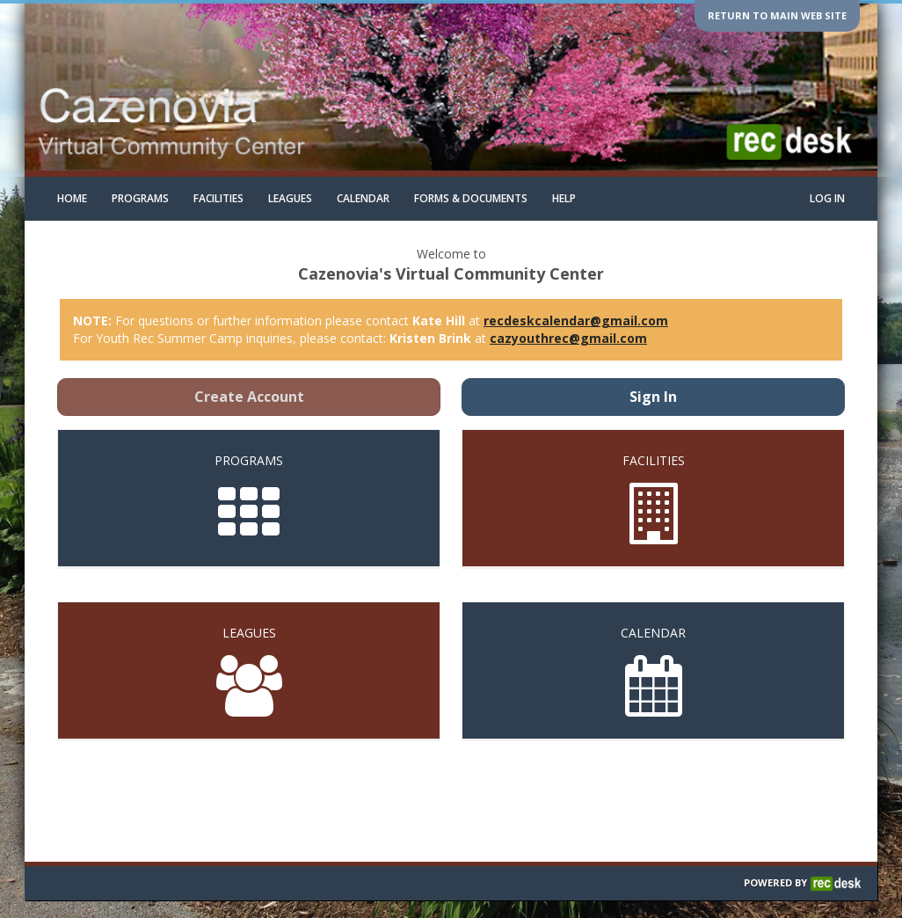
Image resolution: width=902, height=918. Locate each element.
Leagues (290, 198)
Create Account (249, 396)
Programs (140, 198)
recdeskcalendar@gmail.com (576, 320)
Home (72, 198)
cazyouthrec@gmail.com (568, 338)
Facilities (218, 198)
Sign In (653, 396)
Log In (827, 198)
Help (564, 198)
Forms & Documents (470, 198)
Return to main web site (777, 15)
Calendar (363, 198)
